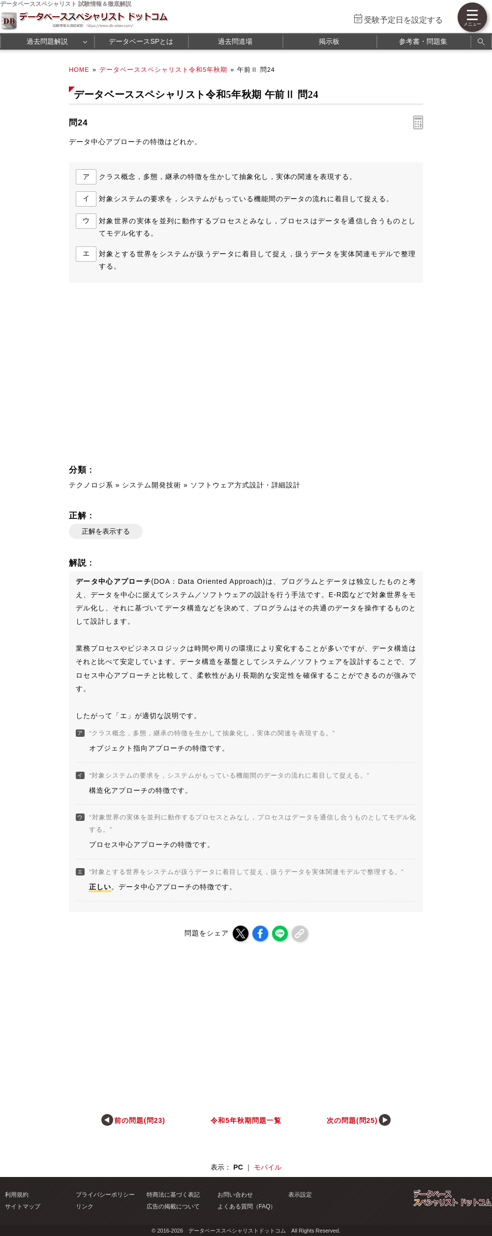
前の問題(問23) (139, 1120)
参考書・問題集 (423, 41)
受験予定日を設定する (403, 20)
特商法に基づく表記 (173, 1194)
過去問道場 (235, 41)
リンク (84, 1206)
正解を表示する (106, 531)
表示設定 (300, 1194)
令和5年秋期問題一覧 (246, 1120)
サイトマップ (22, 1206)
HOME (79, 69)
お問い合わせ (235, 1194)
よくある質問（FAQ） (247, 1206)
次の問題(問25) (352, 1120)
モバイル (267, 1167)
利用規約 (17, 1194)
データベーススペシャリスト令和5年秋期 (163, 69)
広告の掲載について (173, 1206)
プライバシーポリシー (105, 1194)
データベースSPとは (141, 41)
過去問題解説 (47, 41)
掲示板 (329, 41)
